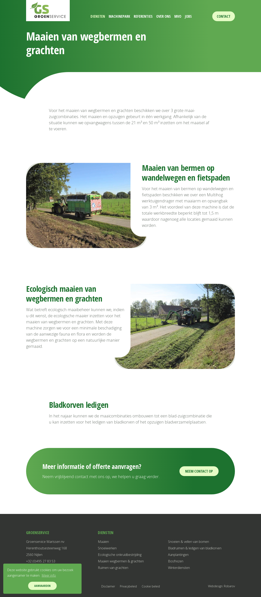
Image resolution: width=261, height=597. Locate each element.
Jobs (195, 16)
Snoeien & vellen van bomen (188, 541)
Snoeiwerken (107, 548)
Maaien (103, 541)
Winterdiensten (179, 567)
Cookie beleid (151, 586)
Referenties (141, 16)
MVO (182, 16)
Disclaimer (108, 586)
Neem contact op (199, 471)
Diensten (90, 16)
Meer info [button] (49, 575)
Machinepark (115, 16)
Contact (223, 16)
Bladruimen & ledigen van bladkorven (194, 548)
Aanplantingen (178, 554)
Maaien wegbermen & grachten (121, 561)
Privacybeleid (128, 586)
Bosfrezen (175, 561)
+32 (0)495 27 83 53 (40, 561)
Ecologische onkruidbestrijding (120, 554)
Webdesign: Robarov (221, 586)
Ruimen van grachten (113, 567)
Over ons (165, 16)
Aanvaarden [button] (42, 586)
